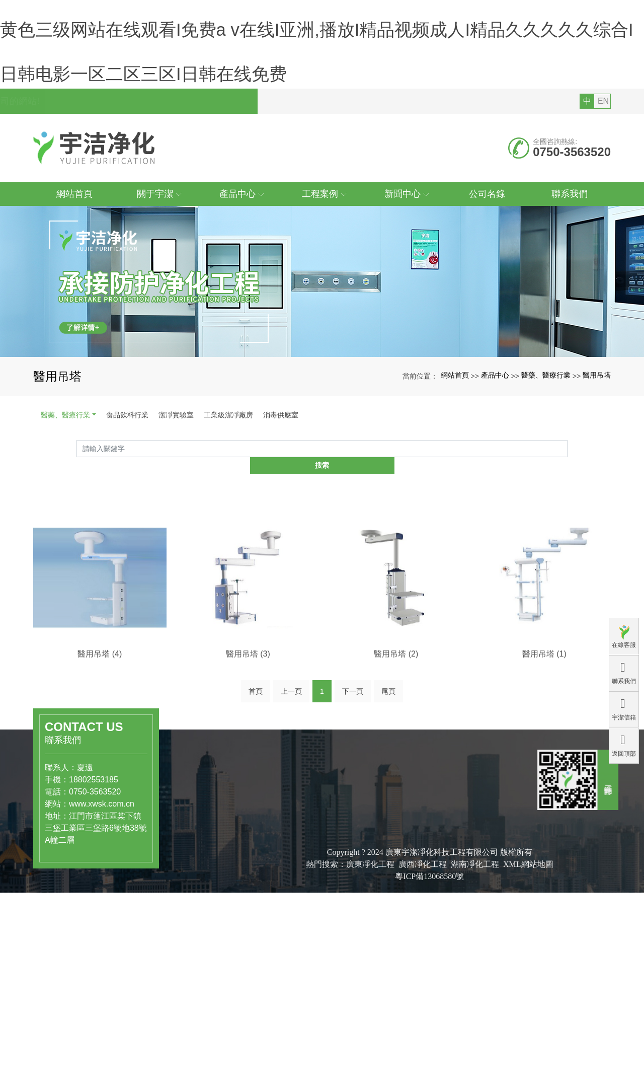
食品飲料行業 (127, 503)
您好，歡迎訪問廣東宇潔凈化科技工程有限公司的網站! (148, 190)
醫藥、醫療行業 (546, 464)
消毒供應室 (280, 503)
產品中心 (495, 464)
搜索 (567, 540)
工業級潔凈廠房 (228, 503)
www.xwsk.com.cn (72, 876)
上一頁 (291, 769)
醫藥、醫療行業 (65, 503)
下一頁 (352, 769)
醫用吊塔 (597, 464)
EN (603, 189)
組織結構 (282, 950)
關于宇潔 (286, 907)
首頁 (256, 769)
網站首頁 (455, 464)
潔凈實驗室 (176, 503)
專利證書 (282, 961)
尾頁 (388, 769)
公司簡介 (282, 929)
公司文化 (282, 939)
